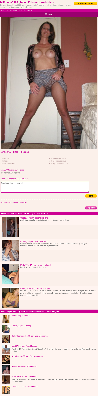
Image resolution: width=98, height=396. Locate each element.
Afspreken (90, 208)
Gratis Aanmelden (85, 3)
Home (3, 10)
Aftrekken (26, 10)
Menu (49, 14)
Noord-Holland (14, 10)
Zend (91, 196)
